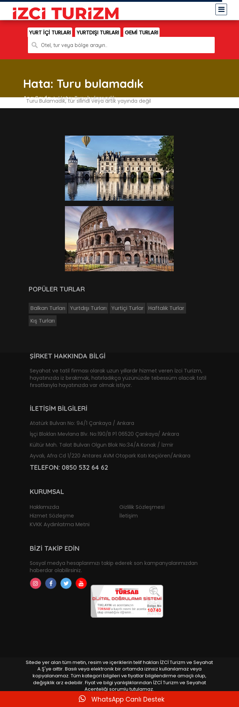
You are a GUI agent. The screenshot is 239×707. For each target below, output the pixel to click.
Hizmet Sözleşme (52, 515)
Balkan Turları (47, 308)
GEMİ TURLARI (141, 32)
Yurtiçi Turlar (127, 308)
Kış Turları (42, 320)
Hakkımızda (44, 507)
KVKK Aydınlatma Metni (60, 524)
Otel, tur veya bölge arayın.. (74, 45)
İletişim (128, 515)
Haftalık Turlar (166, 308)
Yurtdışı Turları (88, 308)
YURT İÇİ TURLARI (50, 32)
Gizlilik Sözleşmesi (142, 507)
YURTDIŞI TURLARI (98, 32)
